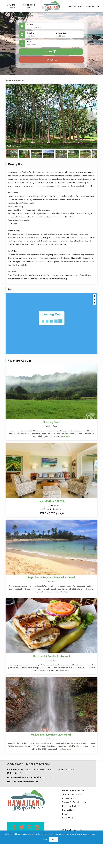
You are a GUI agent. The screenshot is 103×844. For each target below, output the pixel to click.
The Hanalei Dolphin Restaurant (51, 656)
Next (91, 116)
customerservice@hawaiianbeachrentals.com (29, 777)
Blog (65, 813)
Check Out (61, 33)
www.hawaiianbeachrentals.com (22, 781)
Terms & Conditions (74, 802)
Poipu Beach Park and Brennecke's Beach (51, 577)
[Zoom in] (94, 296)
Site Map (67, 817)
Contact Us (92, 6)
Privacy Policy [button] (82, 834)
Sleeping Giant (51, 422)
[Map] (51, 323)
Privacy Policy (71, 806)
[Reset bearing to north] (94, 303)
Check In (31, 33)
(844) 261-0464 (17, 772)
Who (29, 41)
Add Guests (31, 44)
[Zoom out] (94, 299)
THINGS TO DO (76, 6)
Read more (65, 436)
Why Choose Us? (72, 794)
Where (30, 24)
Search (51, 59)
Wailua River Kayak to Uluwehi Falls (51, 734)
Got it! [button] (53, 840)
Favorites (68, 810)
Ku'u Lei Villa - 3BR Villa (51, 501)
